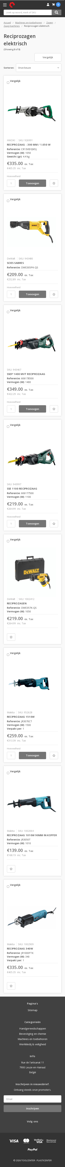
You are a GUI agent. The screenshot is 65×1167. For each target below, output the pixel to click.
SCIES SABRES (15, 263)
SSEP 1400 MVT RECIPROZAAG (26, 374)
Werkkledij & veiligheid (32, 1044)
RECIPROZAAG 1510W (20, 716)
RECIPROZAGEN (17, 603)
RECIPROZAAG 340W (20, 948)
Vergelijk (48, 57)
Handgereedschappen (32, 1028)
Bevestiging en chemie (32, 1033)
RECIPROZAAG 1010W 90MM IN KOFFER (32, 835)
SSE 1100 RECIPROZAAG (22, 488)
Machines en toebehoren (32, 1039)
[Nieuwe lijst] (54, 183)
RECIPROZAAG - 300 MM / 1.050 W (29, 144)
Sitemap (32, 1010)
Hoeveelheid (13, 176)
